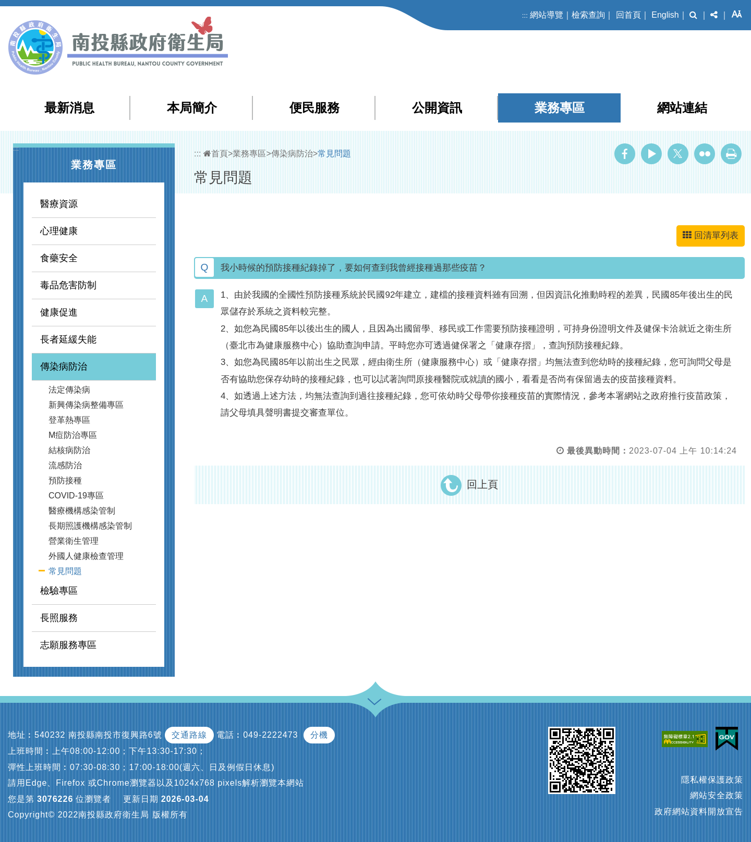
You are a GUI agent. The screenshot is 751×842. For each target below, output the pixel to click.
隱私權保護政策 (712, 779)
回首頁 (628, 14)
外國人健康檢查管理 (86, 556)
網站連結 (682, 108)
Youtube (651, 153)
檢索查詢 (588, 14)
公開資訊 (437, 108)
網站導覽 (546, 14)
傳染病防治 (63, 366)
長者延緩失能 (68, 339)
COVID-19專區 (76, 495)
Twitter (678, 153)
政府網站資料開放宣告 (699, 811)
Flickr (704, 153)
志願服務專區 (68, 645)
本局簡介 (192, 108)
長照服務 (59, 618)
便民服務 (314, 108)
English (665, 14)
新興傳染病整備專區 (86, 404)
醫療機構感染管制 (82, 510)
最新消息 (69, 108)
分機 (319, 734)
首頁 (215, 153)
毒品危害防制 (68, 285)
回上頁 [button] (482, 484)
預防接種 (65, 480)
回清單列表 (710, 235)
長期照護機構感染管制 (90, 525)
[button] (693, 15)
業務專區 (560, 108)
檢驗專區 (59, 590)
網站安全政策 (716, 795)
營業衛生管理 (74, 540)
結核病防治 (69, 450)
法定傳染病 (69, 389)
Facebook (624, 153)
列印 (731, 153)
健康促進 (59, 312)
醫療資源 (59, 204)
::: (525, 15)
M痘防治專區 (73, 435)
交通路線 (189, 734)
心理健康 (59, 231)
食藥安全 (59, 258)
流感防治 (65, 465)
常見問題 (65, 571)
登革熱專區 (69, 420)
